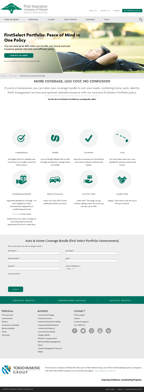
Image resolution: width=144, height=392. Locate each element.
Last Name (70, 251)
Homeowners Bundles (10, 325)
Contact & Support (81, 322)
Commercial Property (46, 328)
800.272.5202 (81, 300)
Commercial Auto (45, 318)
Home (3, 76)
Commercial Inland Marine (48, 325)
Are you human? (14, 274)
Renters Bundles (8, 328)
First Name (12, 251)
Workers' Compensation (47, 338)
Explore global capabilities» (105, 371)
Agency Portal (110, 389)
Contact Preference (73, 266)
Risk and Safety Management (49, 342)
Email (68, 258)
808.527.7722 (126, 300)
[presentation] (24, 279)
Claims (51, 19)
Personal (33, 19)
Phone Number (14, 258)
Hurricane (6, 335)
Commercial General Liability (49, 322)
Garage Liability (44, 335)
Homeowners (7, 318)
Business (90, 19)
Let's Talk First (79, 325)
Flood (4, 332)
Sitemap (119, 389)
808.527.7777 (30, 300)
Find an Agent (12, 19)
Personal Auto (7, 315)
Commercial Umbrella (46, 332)
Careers (116, 11)
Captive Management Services (50, 348)
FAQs (106, 19)
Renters (5, 322)
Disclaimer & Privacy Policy (133, 389)
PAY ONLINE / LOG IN (132, 11)
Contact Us (105, 11)
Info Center (70, 19)
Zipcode (11, 266)
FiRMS (40, 352)
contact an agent (19, 55)
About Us (93, 11)
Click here (16, 214)
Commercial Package (46, 315)
